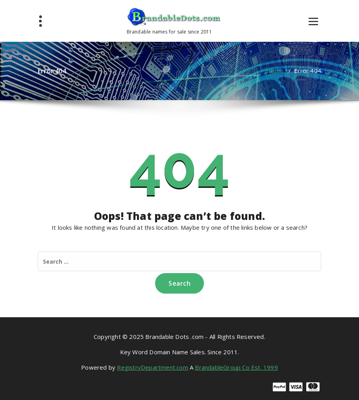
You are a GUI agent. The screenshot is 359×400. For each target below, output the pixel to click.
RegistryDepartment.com (152, 367)
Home (274, 70)
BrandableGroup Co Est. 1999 (236, 367)
